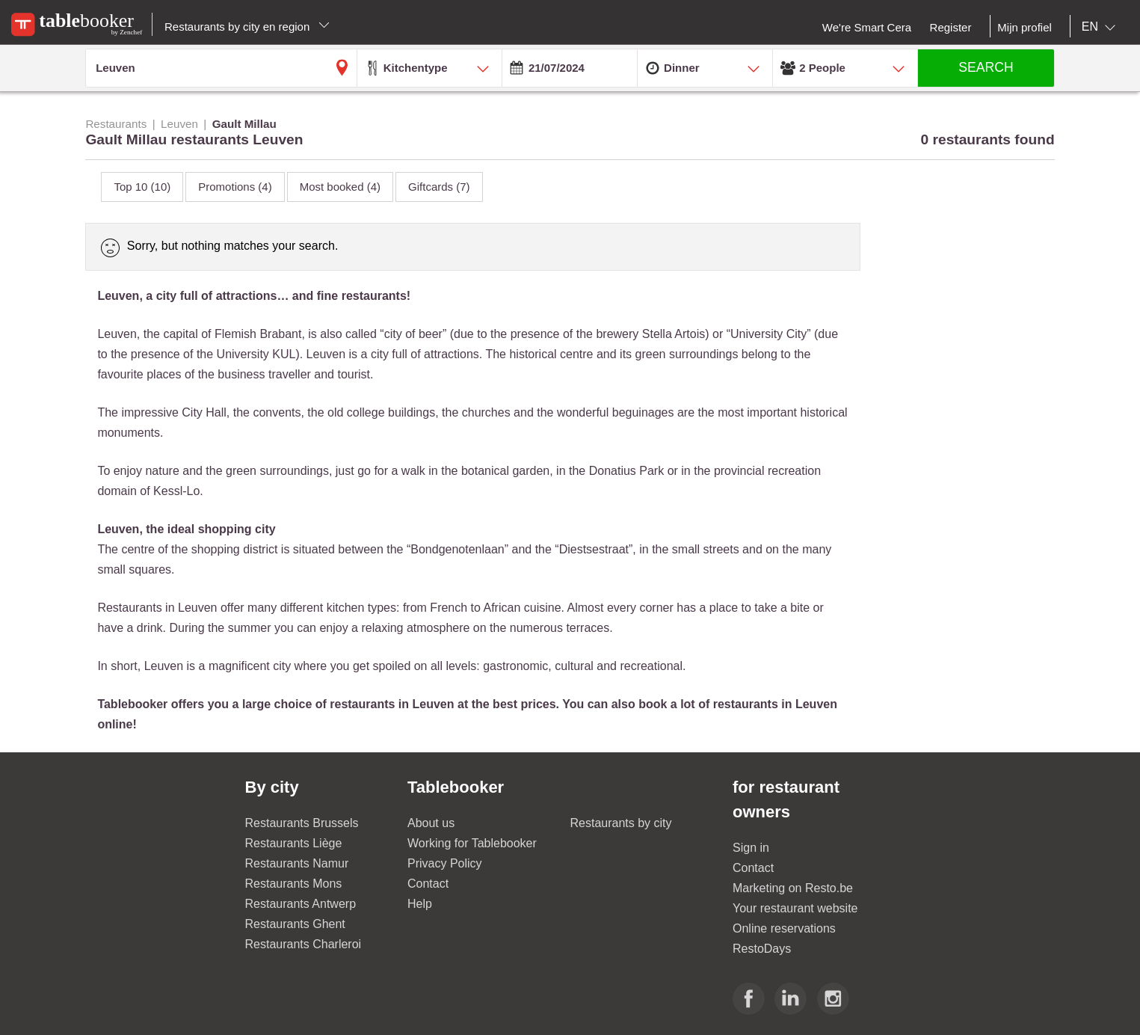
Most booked (340, 186)
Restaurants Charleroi (303, 944)
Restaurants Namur (297, 863)
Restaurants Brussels (302, 823)
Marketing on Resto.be (793, 888)
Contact (428, 883)
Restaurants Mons (293, 883)
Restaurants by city (621, 823)
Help (419, 903)
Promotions (234, 186)
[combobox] (1101, 27)
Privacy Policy (444, 863)
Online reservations (784, 928)
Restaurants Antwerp (301, 903)
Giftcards (439, 186)
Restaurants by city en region (247, 26)
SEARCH (985, 67)
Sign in (751, 847)
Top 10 (142, 186)
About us (431, 823)
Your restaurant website (795, 908)
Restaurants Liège (293, 843)
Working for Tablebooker (472, 843)
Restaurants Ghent (295, 924)
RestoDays (762, 948)
